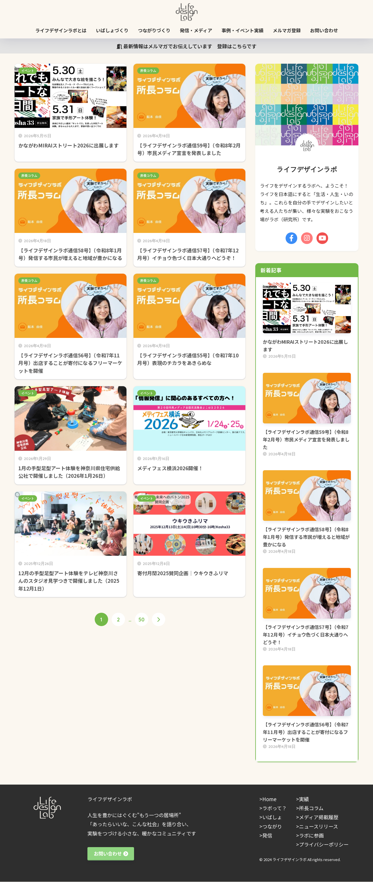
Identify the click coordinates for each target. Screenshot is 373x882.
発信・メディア (196, 30)
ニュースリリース (318, 826)
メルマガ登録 (287, 30)
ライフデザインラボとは (61, 30)
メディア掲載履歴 (318, 817)
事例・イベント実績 (242, 30)
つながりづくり (154, 30)
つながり (272, 826)
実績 (304, 799)
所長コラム (148, 71)
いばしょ (272, 817)
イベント (27, 71)
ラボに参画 (311, 835)
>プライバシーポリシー (322, 844)
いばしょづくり (112, 30)
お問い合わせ (324, 30)
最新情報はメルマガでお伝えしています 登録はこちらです (186, 46)
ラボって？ (274, 808)
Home (269, 799)
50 (141, 619)
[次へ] (158, 619)
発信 (267, 835)
